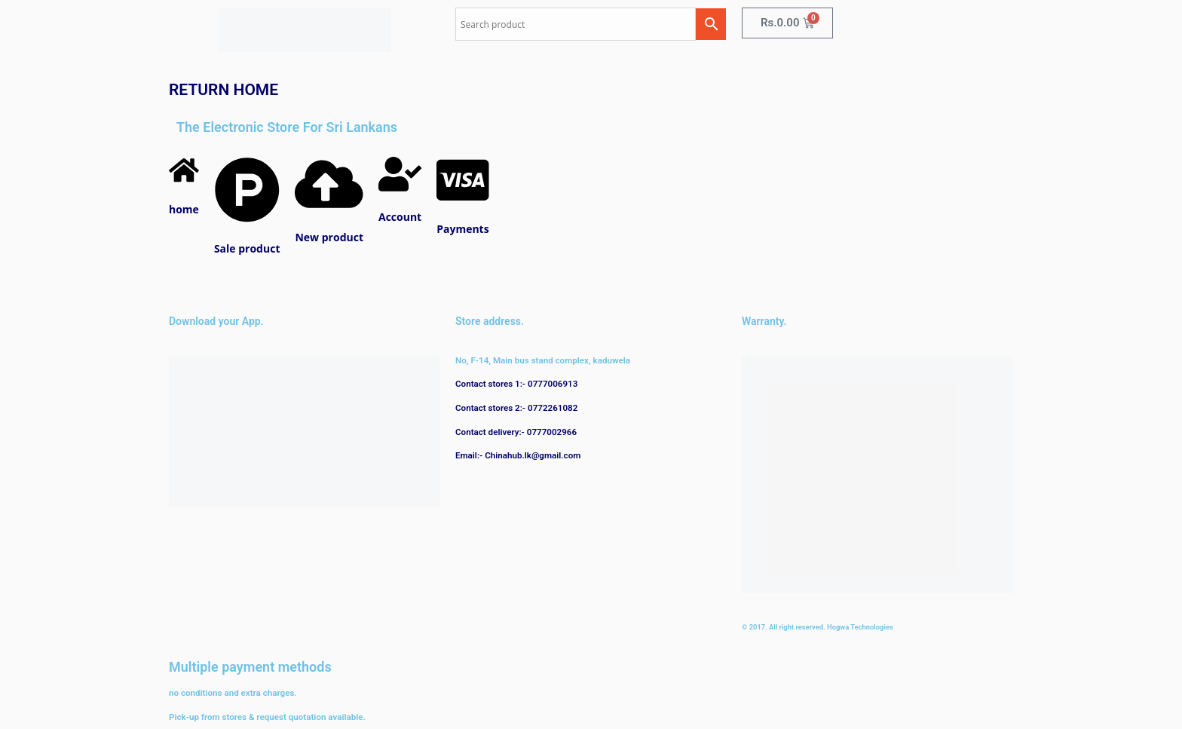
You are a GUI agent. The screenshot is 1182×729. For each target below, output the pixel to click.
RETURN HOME (223, 90)
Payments (462, 229)
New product (329, 237)
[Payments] (462, 199)
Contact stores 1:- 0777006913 (516, 383)
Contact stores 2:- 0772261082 (516, 408)
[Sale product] (247, 219)
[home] (184, 179)
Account (399, 217)
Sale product (247, 248)
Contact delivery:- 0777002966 (516, 432)
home (184, 209)
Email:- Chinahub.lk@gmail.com (517, 455)
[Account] (399, 187)
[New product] (329, 207)
